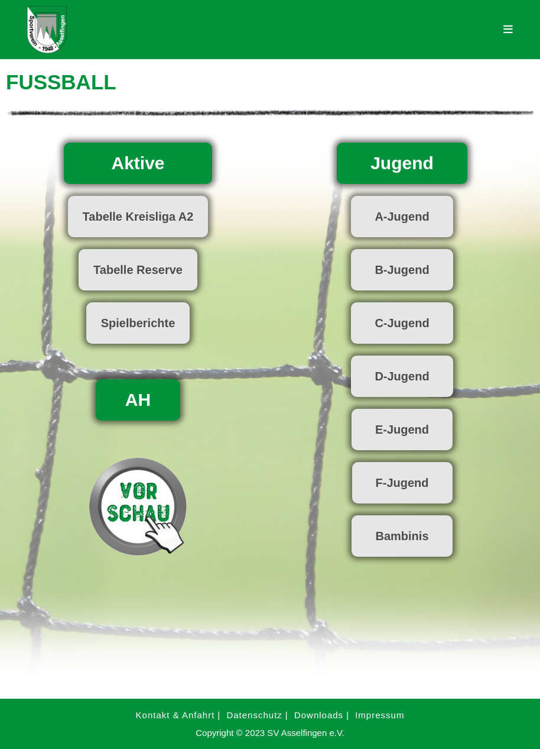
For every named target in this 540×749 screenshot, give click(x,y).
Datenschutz (254, 715)
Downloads (318, 715)
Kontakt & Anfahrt (175, 715)
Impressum (379, 715)
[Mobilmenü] (508, 29)
